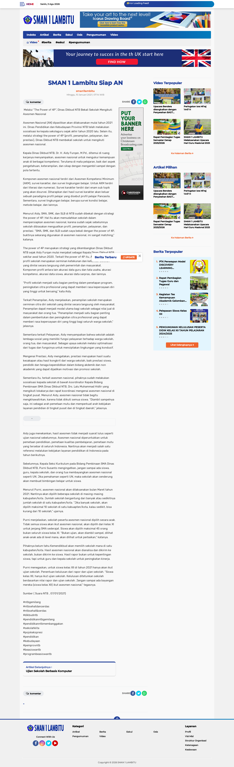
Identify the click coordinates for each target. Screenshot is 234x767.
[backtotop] (117, 719)
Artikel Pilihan (165, 167)
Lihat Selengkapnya (182, 344)
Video (114, 34)
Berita (57, 34)
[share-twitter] (139, 101)
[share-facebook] (133, 101)
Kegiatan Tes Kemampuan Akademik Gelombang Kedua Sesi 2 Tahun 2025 (172, 298)
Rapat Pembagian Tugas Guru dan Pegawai (170, 281)
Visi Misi (189, 736)
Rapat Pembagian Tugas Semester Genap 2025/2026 (166, 140)
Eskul (69, 34)
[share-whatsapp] (145, 101)
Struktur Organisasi (195, 740)
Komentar (33, 101)
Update (129, 257)
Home (30, 4)
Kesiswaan (191, 749)
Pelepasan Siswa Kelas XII (173, 312)
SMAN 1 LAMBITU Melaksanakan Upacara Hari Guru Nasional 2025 (197, 140)
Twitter (50, 744)
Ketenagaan (191, 745)
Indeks (31, 34)
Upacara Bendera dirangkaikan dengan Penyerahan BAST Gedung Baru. (164, 109)
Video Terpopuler (167, 83)
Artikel (44, 34)
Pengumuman (96, 34)
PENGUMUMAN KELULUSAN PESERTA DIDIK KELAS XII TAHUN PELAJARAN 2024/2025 (182, 330)
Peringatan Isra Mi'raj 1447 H (195, 108)
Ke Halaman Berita (182, 153)
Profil (188, 731)
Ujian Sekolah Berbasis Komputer (49, 671)
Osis (79, 34)
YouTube (57, 744)
